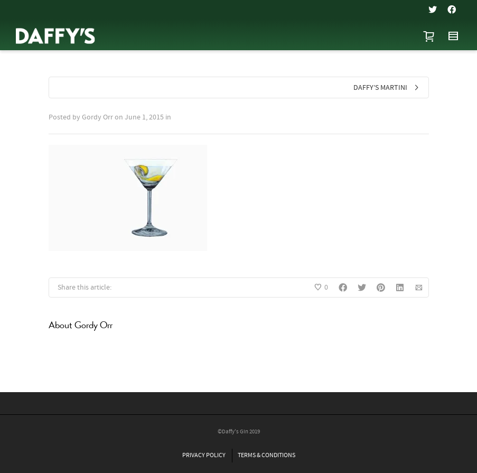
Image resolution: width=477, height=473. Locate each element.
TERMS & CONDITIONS (266, 455)
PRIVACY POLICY (204, 455)
